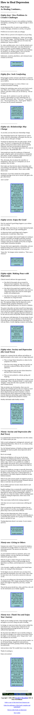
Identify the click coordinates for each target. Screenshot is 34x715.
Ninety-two (5, 615)
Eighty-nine (6, 349)
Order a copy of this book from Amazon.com (17, 702)
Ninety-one (5, 542)
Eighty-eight (6, 273)
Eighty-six (5, 127)
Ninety (3, 432)
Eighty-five (5, 74)
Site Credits (17, 713)
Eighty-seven (6, 220)
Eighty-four (6, 15)
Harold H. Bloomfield (21, 698)
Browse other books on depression (16, 710)
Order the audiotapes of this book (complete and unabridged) (17, 706)
